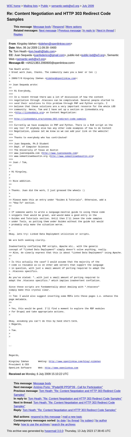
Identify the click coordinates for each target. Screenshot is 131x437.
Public (44, 5)
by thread (73, 420)
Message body (42, 26)
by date (61, 420)
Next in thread (105, 30)
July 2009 (88, 5)
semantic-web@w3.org (65, 5)
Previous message (70, 30)
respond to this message (45, 416)
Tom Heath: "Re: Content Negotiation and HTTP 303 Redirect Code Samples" (75, 398)
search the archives (64, 424)
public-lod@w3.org (93, 55)
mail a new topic (72, 416)
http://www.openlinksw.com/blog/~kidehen (75, 361)
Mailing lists (31, 5)
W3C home (13, 5)
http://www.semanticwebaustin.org (71, 156)
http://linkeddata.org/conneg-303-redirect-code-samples (50, 119)
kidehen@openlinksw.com (55, 43)
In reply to (89, 30)
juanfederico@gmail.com (49, 55)
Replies (18, 34)
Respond (58, 26)
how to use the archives (35, 424)
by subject (87, 420)
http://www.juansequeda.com (59, 153)
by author (101, 420)
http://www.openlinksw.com (61, 367)
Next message (47, 30)
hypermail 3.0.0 (54, 430)
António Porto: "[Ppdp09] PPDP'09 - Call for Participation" (68, 387)
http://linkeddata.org (29, 112)
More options (74, 26)
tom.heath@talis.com (42, 51)
